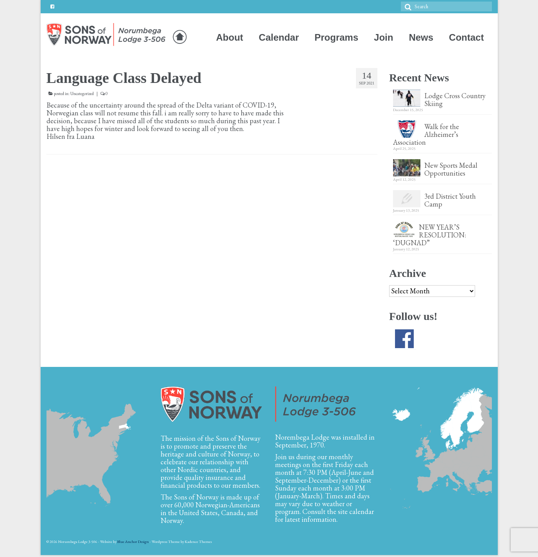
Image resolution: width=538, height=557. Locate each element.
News (421, 37)
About (229, 37)
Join (383, 37)
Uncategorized (82, 93)
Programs (336, 37)
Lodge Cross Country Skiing (455, 99)
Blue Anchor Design (133, 541)
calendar (361, 511)
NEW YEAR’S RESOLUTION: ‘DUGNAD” (430, 235)
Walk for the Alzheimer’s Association (426, 134)
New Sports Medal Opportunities (450, 169)
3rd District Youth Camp (450, 200)
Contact (466, 37)
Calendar (279, 37)
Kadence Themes (198, 541)
